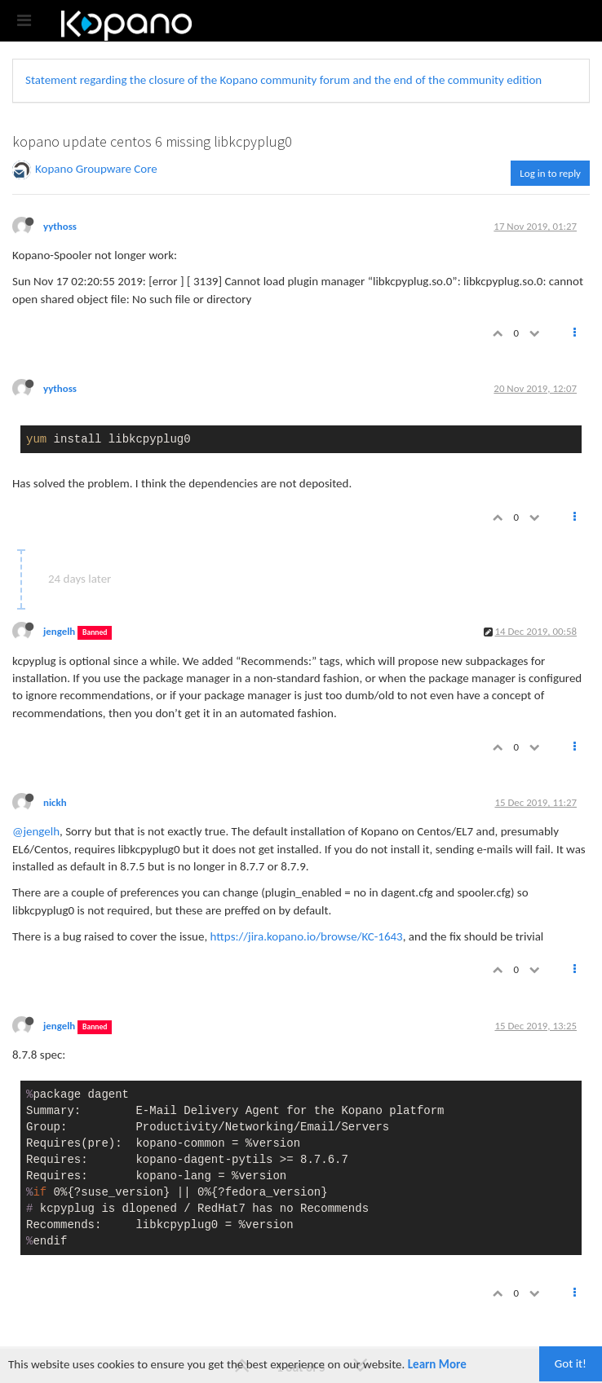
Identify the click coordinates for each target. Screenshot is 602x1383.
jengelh (59, 631)
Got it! (571, 1363)
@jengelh (36, 831)
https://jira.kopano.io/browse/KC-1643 (306, 936)
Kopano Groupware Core (96, 168)
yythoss (60, 226)
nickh (55, 802)
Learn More (437, 1364)
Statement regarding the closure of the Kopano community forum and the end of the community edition (283, 80)
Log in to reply (550, 173)
